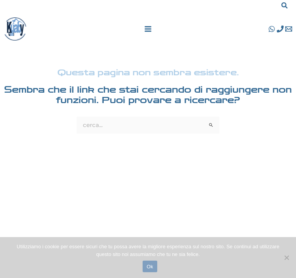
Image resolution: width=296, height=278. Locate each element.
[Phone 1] (280, 28)
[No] (286, 257)
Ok (149, 267)
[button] (284, 6)
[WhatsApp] (271, 28)
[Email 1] (288, 28)
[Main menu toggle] (148, 29)
